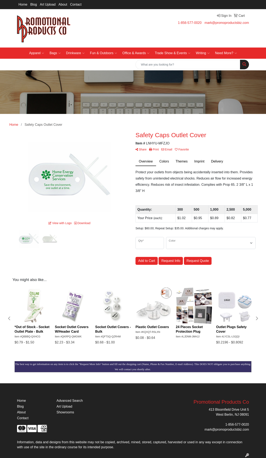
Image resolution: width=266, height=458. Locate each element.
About (62, 4)
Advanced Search (70, 400)
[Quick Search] (187, 64)
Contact (75, 4)
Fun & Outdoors (103, 53)
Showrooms (65, 412)
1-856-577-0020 (190, 22)
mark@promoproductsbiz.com (226, 22)
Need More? (226, 53)
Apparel (36, 53)
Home (22, 4)
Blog (33, 4)
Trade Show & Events (172, 53)
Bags (54, 53)
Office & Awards (135, 53)
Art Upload (48, 4)
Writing (203, 53)
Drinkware (75, 53)
